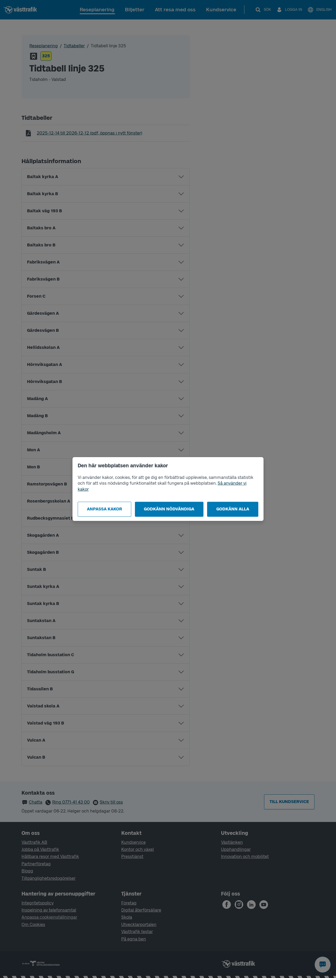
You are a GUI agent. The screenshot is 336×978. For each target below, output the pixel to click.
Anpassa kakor (104, 508)
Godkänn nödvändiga (169, 508)
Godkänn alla (232, 508)
